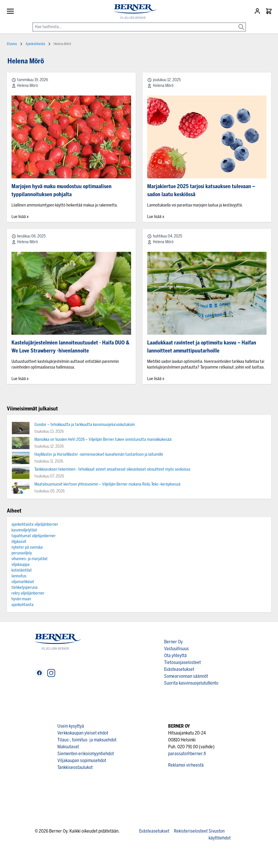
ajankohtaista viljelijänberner (34, 524)
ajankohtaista (22, 604)
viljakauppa (20, 564)
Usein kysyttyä (70, 726)
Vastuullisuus (176, 648)
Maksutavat (68, 746)
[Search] (241, 23)
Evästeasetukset (179, 669)
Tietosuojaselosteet (182, 662)
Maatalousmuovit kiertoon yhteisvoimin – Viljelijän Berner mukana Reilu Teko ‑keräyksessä (107, 484)
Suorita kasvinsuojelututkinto (191, 683)
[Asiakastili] (258, 11)
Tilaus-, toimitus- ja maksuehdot (86, 740)
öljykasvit (18, 541)
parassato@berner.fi (187, 753)
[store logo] (132, 11)
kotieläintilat (21, 570)
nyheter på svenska (27, 547)
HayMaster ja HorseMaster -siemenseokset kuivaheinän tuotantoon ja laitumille (98, 454)
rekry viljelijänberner (27, 593)
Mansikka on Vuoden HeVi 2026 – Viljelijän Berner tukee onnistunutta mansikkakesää (103, 439)
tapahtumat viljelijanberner (33, 535)
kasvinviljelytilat (24, 530)
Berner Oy (173, 641)
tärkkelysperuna (24, 587)
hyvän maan (21, 599)
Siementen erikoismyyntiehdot (85, 753)
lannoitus (18, 576)
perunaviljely (21, 553)
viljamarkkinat (22, 581)
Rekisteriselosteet (191, 831)
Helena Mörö (27, 85)
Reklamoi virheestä (186, 765)
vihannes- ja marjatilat (29, 558)
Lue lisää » (19, 216)
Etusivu (12, 44)
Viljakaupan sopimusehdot (81, 760)
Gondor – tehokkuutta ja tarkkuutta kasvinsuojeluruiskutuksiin (84, 424)
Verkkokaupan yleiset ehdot (82, 733)
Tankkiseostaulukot (75, 767)
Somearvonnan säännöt (186, 676)
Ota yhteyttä (175, 655)
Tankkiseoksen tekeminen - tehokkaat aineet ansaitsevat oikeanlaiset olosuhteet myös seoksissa (112, 469)
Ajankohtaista (35, 44)
